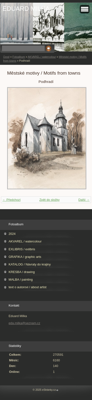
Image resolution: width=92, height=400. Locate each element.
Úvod (6, 56)
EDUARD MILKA (26, 8)
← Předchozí (11, 200)
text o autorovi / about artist (27, 287)
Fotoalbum (18, 56)
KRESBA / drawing (22, 272)
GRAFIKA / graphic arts (25, 257)
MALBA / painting (21, 279)
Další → (84, 200)
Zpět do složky (49, 200)
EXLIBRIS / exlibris (22, 249)
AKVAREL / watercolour (42, 56)
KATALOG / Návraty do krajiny (30, 264)
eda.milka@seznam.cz (24, 323)
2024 (12, 234)
